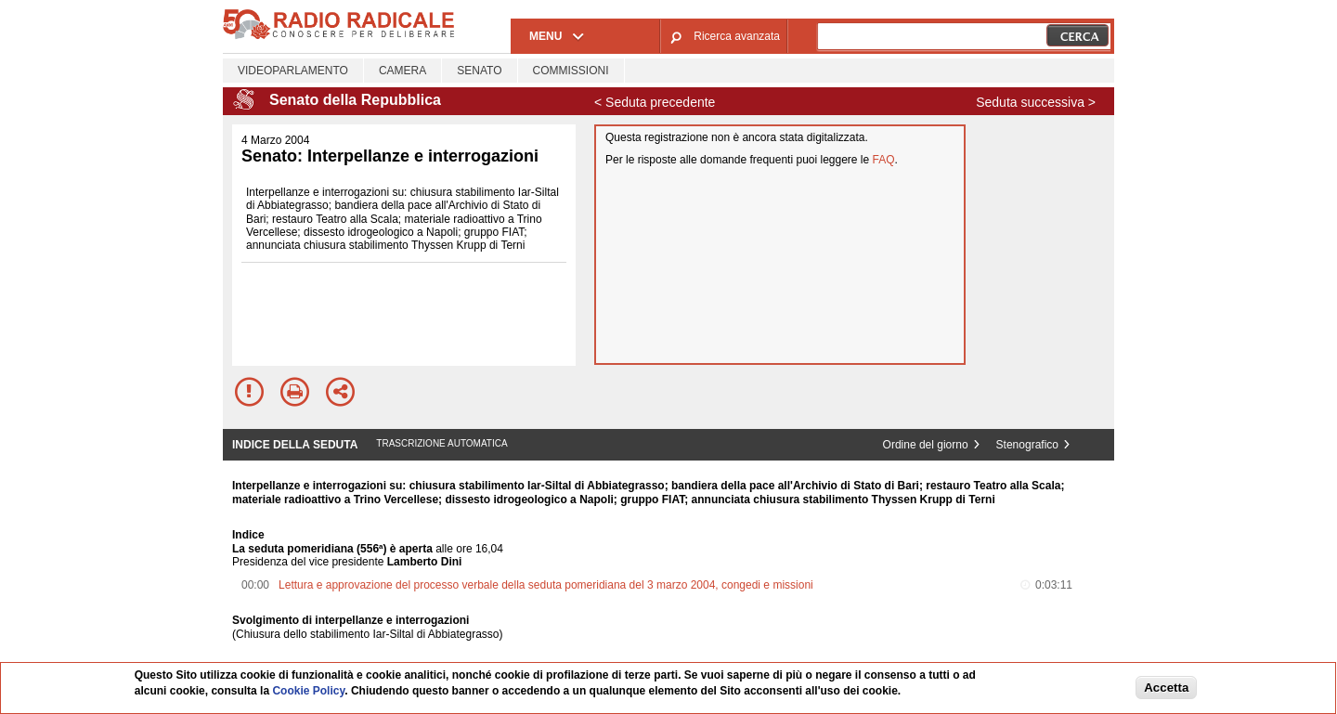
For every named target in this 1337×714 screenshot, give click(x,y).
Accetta (1166, 688)
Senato (479, 70)
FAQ (884, 159)
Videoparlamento (293, 70)
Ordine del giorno (925, 444)
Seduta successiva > (1036, 102)
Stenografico (1027, 444)
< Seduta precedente (654, 102)
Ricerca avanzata (737, 36)
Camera (402, 70)
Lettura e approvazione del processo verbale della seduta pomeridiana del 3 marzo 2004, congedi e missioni (546, 584)
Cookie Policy (308, 690)
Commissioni (571, 70)
